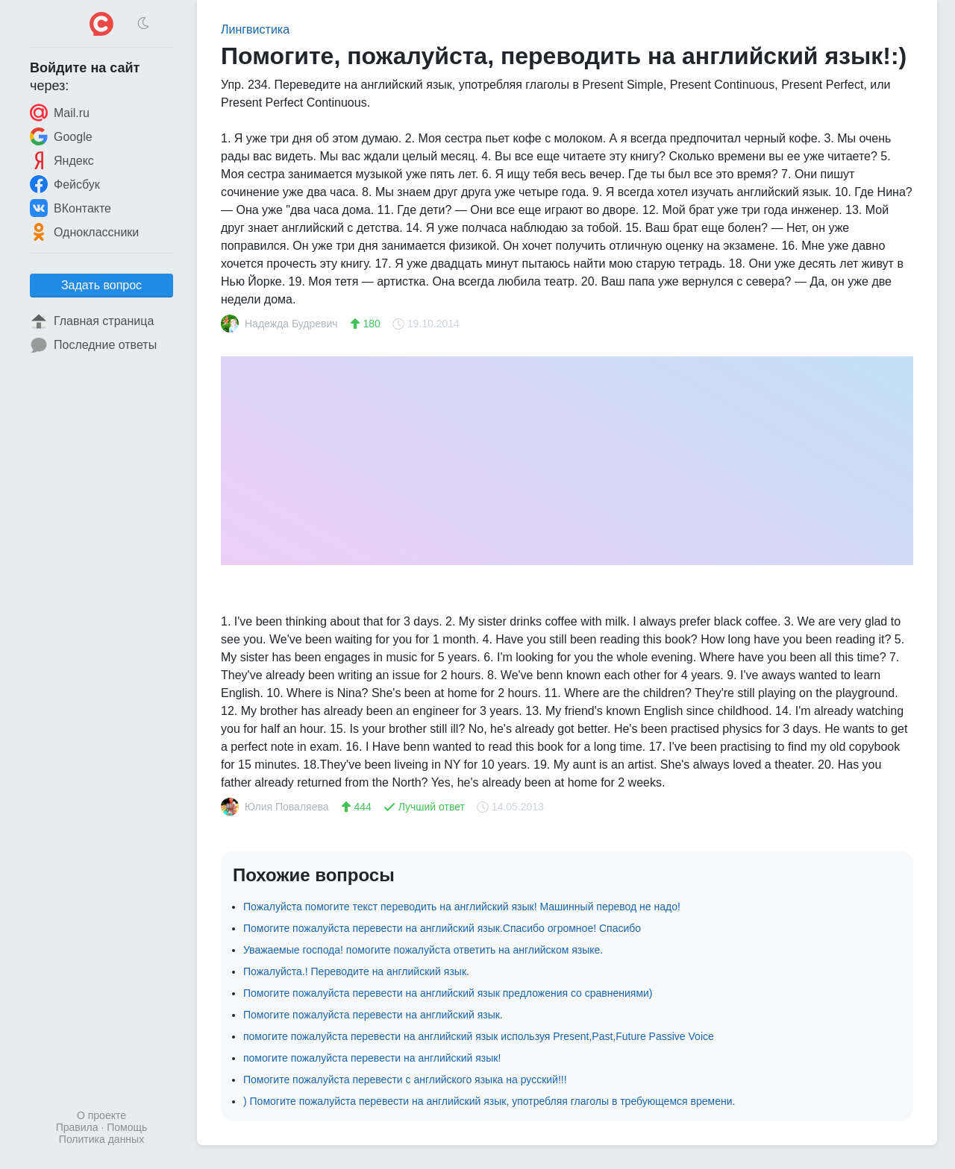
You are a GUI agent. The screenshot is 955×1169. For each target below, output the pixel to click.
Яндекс (62, 160)
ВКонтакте (70, 208)
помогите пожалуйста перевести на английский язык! (372, 1058)
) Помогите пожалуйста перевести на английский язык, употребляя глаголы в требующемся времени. (489, 1101)
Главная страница (92, 321)
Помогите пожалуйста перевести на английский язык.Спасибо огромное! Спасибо (442, 928)
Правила (77, 1127)
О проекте (101, 1115)
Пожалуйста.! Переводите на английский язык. (356, 971)
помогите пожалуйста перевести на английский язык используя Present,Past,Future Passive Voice (478, 1036)
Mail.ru (60, 113)
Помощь (127, 1127)
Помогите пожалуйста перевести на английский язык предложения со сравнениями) (448, 993)
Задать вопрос (101, 285)
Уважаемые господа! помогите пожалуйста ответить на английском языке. (423, 950)
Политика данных (101, 1139)
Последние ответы (93, 345)
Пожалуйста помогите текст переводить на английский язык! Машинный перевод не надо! (461, 907)
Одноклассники (84, 232)
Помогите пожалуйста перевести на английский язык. (373, 1015)
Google (61, 136)
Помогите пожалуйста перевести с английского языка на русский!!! (405, 1080)
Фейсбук (65, 184)
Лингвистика (255, 29)
